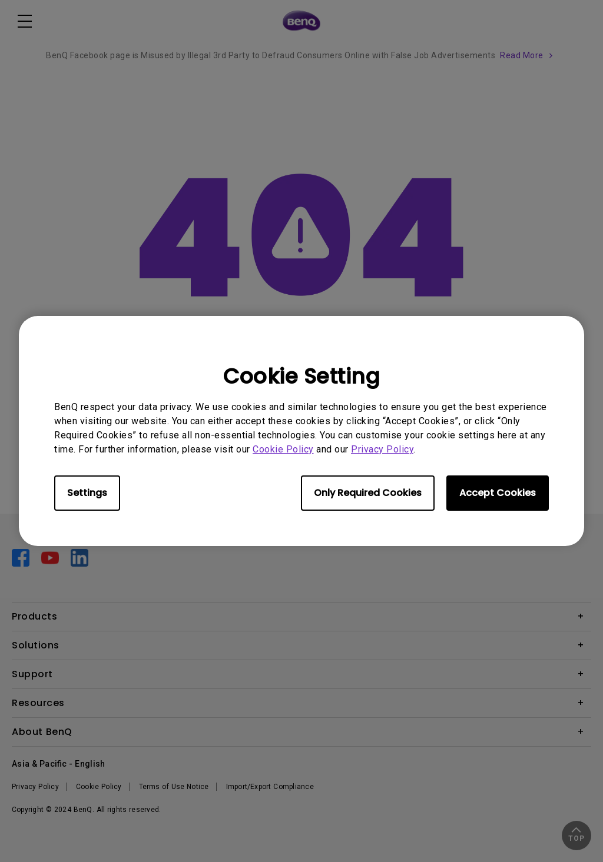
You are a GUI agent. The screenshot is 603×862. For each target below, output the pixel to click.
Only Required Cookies (368, 493)
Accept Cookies (497, 493)
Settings (87, 493)
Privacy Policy (382, 449)
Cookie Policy (283, 449)
